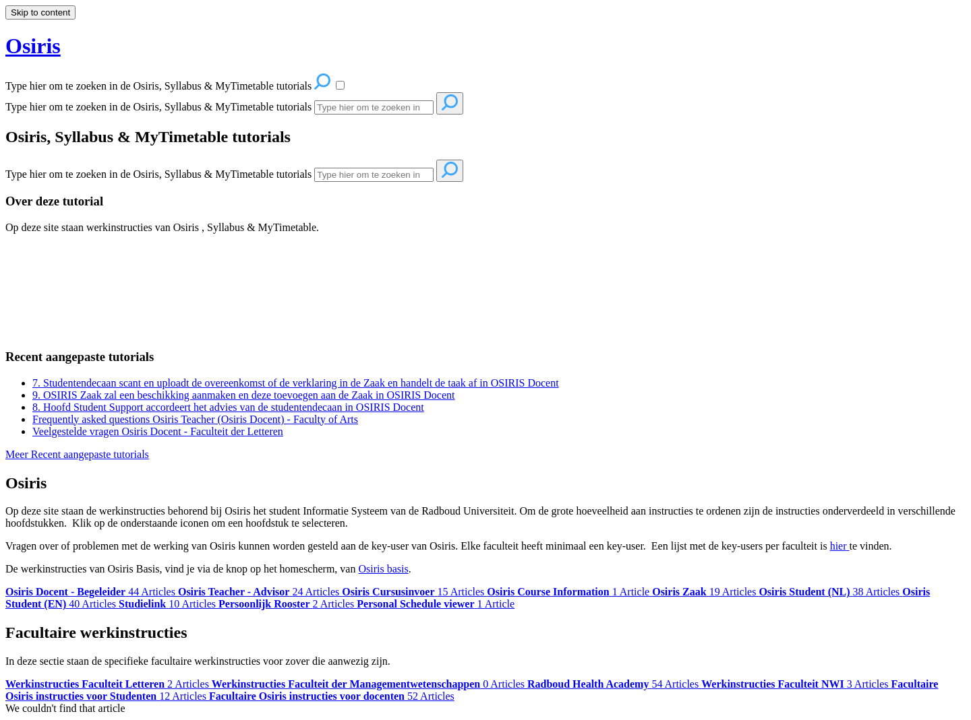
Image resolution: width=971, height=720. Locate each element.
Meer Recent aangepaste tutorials (77, 454)
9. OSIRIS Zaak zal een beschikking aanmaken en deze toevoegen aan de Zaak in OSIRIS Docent (243, 395)
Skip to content (40, 12)
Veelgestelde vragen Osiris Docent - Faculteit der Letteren (157, 431)
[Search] (374, 107)
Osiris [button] (33, 46)
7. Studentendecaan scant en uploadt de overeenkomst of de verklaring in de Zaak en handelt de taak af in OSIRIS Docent (295, 383)
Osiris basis (383, 569)
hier (838, 546)
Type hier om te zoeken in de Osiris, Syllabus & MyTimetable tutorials (158, 106)
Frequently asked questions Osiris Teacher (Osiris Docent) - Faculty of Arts (195, 419)
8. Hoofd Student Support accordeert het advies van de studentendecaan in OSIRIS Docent (228, 407)
